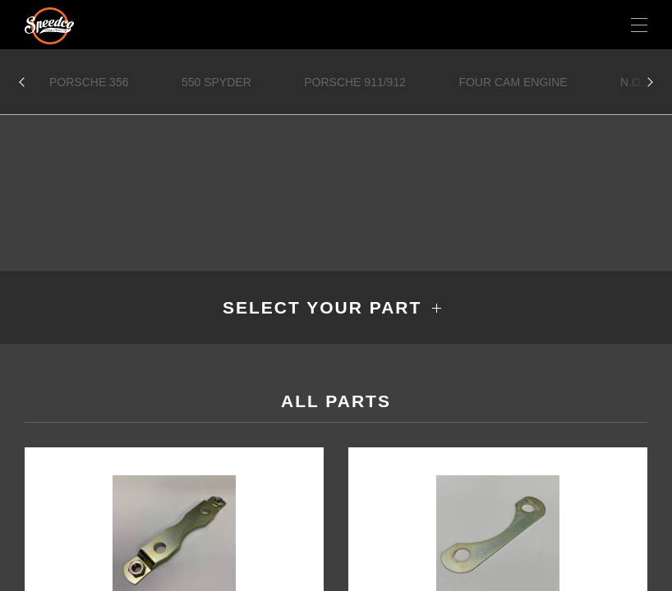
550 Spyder (216, 82)
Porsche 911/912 (355, 82)
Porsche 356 (88, 82)
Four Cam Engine (512, 82)
